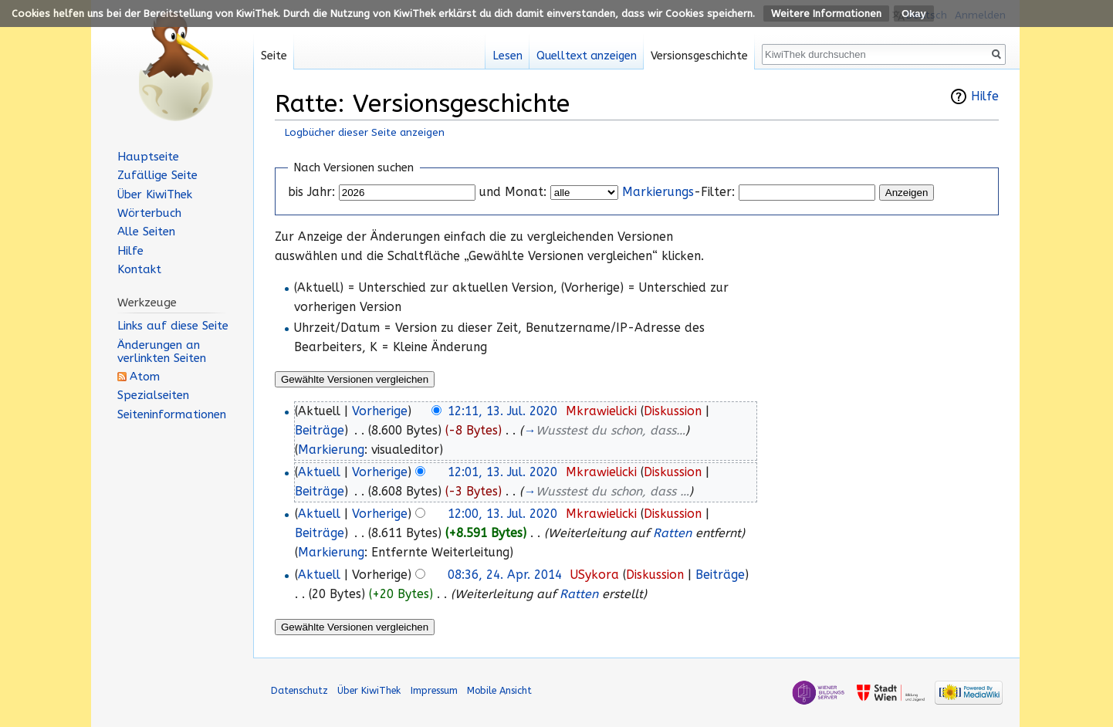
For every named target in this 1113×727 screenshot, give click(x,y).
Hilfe (985, 96)
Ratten (672, 533)
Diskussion (673, 411)
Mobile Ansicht (499, 690)
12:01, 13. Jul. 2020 (502, 472)
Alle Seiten (146, 231)
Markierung (331, 450)
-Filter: (678, 192)
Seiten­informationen (171, 414)
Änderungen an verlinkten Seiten (161, 351)
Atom (145, 377)
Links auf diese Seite (172, 326)
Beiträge (319, 431)
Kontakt (139, 269)
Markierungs (658, 192)
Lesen (507, 56)
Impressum (434, 690)
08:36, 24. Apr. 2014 (505, 575)
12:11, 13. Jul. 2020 (502, 411)
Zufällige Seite (157, 175)
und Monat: (512, 192)
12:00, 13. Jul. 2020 (502, 514)
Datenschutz (299, 690)
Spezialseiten (153, 395)
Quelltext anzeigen (586, 56)
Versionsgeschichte (699, 56)
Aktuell (319, 472)
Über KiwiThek (154, 194)
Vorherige (380, 411)
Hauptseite (148, 157)
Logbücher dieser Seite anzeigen (365, 132)
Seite (274, 56)
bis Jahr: (311, 192)
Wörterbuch (149, 213)
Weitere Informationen (826, 13)
